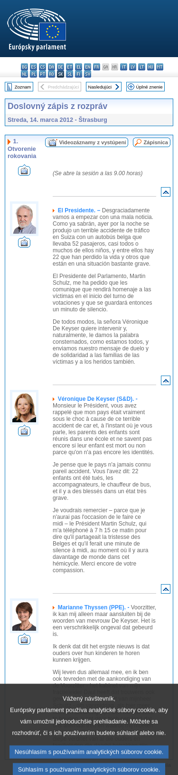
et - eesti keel (69, 66)
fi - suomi (78, 74)
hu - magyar (150, 66)
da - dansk (51, 66)
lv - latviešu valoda (132, 66)
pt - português (42, 74)
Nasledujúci (100, 86)
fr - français (96, 66)
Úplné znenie (149, 86)
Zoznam (23, 86)
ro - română (51, 74)
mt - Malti (159, 66)
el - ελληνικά (78, 66)
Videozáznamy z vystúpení (92, 142)
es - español (33, 66)
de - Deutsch (60, 66)
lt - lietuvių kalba (141, 66)
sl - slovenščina (69, 74)
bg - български (24, 66)
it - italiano (123, 66)
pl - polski (33, 74)
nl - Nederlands (24, 74)
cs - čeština (42, 66)
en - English (87, 66)
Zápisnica (155, 142)
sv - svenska (87, 74)
